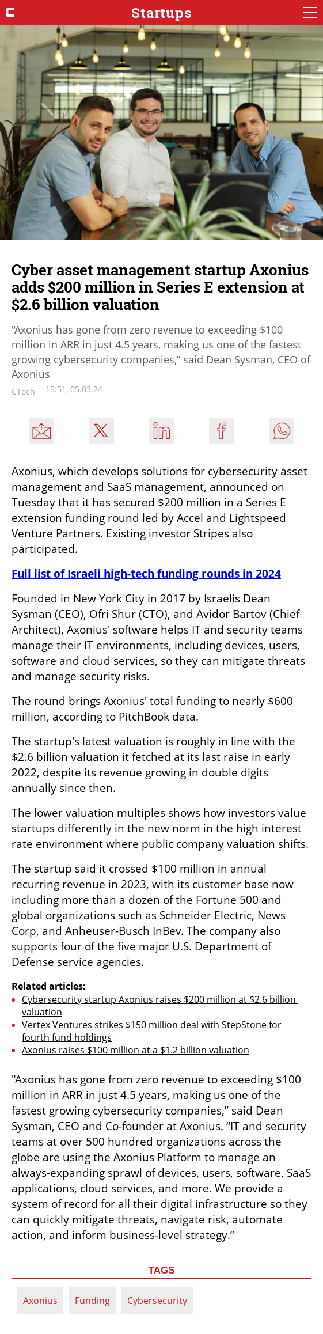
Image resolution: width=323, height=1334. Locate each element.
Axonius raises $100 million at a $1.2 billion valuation (135, 1050)
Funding (92, 1300)
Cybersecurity (157, 1300)
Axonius (40, 1300)
